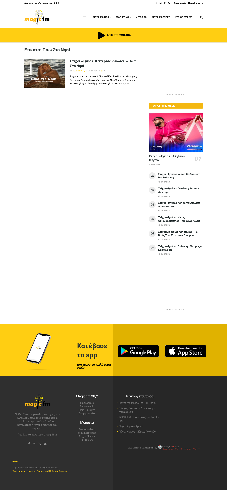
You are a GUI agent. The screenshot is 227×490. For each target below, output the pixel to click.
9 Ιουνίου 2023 (92, 71)
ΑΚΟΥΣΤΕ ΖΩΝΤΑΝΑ (113, 35)
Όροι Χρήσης (19, 471)
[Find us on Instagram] (34, 444)
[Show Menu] (84, 17)
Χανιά (189, 406)
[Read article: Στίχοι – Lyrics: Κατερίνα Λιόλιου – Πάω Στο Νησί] (44, 73)
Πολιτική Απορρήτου (37, 471)
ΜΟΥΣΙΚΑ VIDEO (161, 17)
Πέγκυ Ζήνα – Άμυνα (131, 426)
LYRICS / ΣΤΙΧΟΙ (184, 17)
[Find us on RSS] (45, 444)
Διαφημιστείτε (87, 413)
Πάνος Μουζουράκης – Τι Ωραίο (137, 402)
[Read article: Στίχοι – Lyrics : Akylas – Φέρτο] (176, 132)
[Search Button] (201, 17)
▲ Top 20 (141, 17)
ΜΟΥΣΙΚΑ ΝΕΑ (101, 17)
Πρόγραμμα (87, 402)
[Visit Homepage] (36, 17)
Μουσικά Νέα (87, 429)
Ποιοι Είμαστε (195, 3)
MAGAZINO (122, 17)
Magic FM (77, 71)
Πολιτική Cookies (58, 471)
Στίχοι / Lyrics (87, 436)
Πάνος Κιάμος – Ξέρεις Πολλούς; (137, 431)
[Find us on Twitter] (39, 444)
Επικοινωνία (180, 3)
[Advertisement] (175, 69)
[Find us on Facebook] (29, 444)
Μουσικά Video (87, 432)
